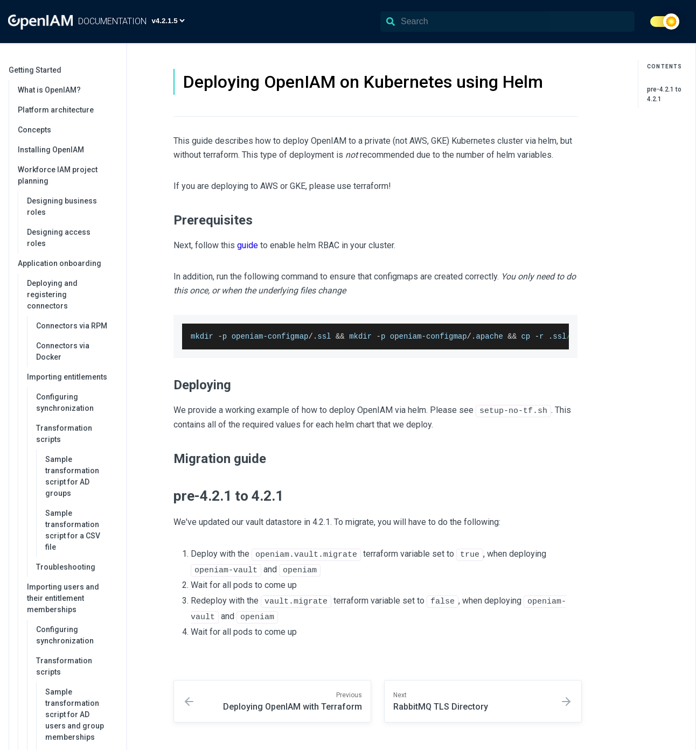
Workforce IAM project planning (66, 175)
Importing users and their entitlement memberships (71, 598)
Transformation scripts (75, 434)
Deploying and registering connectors (71, 294)
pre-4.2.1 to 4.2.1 (664, 94)
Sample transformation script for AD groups (72, 476)
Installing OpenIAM (51, 149)
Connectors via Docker (62, 351)
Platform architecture (56, 110)
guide (247, 245)
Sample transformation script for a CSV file (72, 530)
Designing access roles (59, 238)
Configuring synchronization (65, 402)
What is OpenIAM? (49, 90)
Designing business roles (62, 206)
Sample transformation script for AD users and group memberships (74, 714)
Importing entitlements (71, 377)
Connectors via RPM (71, 325)
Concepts (34, 129)
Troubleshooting (65, 567)
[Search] (507, 21)
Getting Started (62, 70)
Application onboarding (66, 263)
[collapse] (112, 70)
